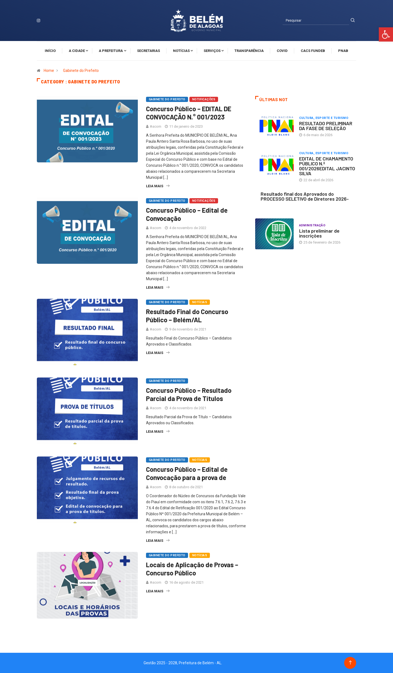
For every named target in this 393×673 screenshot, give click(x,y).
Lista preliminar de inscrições (319, 233)
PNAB (343, 51)
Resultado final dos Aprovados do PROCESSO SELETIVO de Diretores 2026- (305, 196)
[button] (386, 34)
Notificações (203, 99)
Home (49, 70)
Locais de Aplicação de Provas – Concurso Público (192, 569)
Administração (312, 225)
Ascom (155, 126)
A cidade (77, 51)
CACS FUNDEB (313, 51)
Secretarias (148, 51)
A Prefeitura (111, 51)
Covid (282, 51)
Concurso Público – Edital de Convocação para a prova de (187, 473)
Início (50, 51)
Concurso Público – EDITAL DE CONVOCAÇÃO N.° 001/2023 (188, 113)
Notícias (181, 51)
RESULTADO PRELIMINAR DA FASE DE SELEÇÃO (325, 125)
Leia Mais (157, 186)
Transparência (249, 51)
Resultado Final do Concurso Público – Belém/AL (187, 316)
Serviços (212, 51)
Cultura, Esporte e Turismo (323, 118)
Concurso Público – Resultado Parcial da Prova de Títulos (188, 394)
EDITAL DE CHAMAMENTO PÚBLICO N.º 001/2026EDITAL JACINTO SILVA (327, 166)
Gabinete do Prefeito (81, 70)
